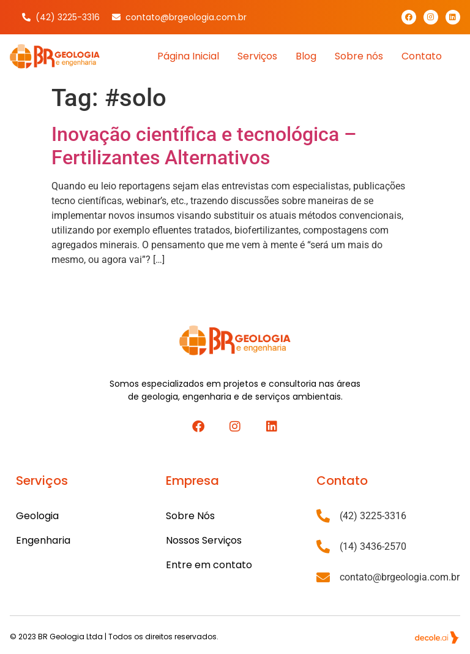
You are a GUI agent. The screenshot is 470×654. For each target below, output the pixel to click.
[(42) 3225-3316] (323, 516)
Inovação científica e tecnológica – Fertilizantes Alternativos (204, 146)
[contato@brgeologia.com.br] (323, 577)
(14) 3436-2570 (373, 546)
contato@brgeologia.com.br (400, 577)
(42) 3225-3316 (373, 516)
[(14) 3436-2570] (323, 546)
